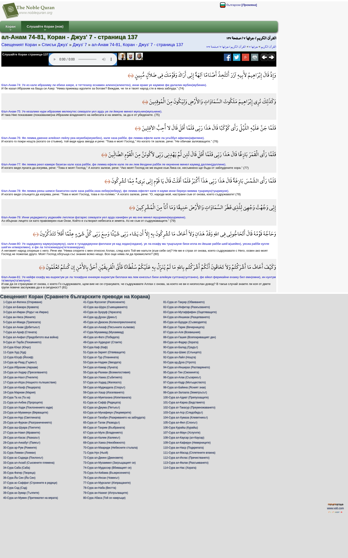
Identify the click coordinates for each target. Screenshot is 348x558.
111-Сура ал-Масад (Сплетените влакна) (189, 452)
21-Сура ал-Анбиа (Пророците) (23, 402)
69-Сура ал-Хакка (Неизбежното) (104, 442)
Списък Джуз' (55, 44)
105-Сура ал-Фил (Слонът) (180, 422)
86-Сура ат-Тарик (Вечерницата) (183, 327)
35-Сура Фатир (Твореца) (19, 472)
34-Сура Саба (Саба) (16, 467)
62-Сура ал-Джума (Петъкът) (101, 407)
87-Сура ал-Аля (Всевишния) (181, 332)
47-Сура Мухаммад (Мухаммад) (103, 332)
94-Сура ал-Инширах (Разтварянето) (186, 367)
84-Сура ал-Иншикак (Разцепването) (186, 317)
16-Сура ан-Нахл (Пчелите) (20, 377)
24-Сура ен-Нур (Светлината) (22, 417)
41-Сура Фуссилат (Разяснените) (104, 302)
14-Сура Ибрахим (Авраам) (20, 367)
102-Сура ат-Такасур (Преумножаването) (189, 407)
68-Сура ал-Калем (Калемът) (101, 437)
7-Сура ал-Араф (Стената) (20, 332)
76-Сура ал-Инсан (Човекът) (101, 477)
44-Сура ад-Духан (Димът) (100, 317)
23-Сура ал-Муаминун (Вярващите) (25, 412)
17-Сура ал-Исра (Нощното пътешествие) (29, 382)
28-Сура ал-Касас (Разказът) (21, 437)
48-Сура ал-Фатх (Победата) (101, 337)
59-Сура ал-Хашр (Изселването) (103, 392)
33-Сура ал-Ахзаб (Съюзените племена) (29, 462)
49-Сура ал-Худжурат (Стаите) (102, 342)
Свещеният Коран (19, 44)
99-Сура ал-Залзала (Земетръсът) (185, 392)
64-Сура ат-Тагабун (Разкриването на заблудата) (114, 417)
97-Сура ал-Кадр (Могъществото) (184, 382)
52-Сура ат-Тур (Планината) (101, 357)
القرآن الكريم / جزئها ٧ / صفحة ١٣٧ (226, 46)
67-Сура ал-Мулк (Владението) (103, 432)
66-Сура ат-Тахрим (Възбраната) (104, 427)
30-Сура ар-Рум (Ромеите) (20, 447)
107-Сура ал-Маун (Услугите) (181, 432)
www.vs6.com (335, 508)
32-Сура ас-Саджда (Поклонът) (23, 457)
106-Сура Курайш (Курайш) (180, 427)
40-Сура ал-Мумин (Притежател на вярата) (30, 497)
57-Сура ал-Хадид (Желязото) (102, 382)
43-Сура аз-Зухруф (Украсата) (102, 312)
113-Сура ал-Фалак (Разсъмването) (186, 462)
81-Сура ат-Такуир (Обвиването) (184, 302)
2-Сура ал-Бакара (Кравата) (21, 307)
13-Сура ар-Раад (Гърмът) (20, 362)
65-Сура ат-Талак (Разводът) (101, 422)
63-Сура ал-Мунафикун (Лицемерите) (107, 412)
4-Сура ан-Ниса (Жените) (19, 317)
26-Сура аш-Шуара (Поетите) (21, 427)
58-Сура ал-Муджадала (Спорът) (104, 387)
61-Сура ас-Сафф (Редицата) (102, 402)
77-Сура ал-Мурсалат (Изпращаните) (107, 482)
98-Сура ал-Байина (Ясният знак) (184, 387)
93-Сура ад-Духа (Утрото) (179, 362)
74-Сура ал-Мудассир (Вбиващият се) (107, 467)
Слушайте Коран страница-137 (25, 54)
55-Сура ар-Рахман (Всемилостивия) (106, 372)
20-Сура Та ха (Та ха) (16, 397)
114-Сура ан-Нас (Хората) (179, 467)
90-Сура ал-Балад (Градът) (180, 347)
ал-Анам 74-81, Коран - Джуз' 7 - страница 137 (137, 44)
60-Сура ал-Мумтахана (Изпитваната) (107, 397)
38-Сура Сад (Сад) (15, 487)
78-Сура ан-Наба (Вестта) (99, 487)
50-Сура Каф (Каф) (95, 347)
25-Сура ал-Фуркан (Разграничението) (27, 422)
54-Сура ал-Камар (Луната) (100, 367)
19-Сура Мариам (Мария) (19, 392)
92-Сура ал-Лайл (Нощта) (179, 357)
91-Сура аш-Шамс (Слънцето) (182, 352)
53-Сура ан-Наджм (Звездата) (102, 362)
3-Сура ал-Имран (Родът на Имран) (25, 312)
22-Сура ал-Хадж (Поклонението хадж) (28, 407)
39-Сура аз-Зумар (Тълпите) (21, 492)
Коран (10, 28)
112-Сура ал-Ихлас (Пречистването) (186, 457)
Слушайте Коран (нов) (45, 28)
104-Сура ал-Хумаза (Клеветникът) (185, 417)
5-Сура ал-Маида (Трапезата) (22, 322)
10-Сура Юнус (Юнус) (17, 347)
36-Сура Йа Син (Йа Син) (19, 477)
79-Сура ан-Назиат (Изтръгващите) (105, 492)
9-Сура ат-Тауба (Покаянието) (22, 342)
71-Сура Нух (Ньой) (95, 452)
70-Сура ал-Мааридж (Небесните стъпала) (110, 447)
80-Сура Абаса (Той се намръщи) (104, 497)
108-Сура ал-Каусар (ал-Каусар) (183, 437)
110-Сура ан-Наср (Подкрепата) (183, 447)
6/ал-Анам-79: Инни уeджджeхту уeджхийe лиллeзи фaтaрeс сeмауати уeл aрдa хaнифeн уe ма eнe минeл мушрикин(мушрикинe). (93, 217)
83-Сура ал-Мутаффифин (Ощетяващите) (190, 312)
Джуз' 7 (80, 44)
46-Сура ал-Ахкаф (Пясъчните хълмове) (109, 327)
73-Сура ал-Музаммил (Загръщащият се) (109, 462)
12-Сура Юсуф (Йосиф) (18, 357)
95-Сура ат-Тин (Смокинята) (181, 372)
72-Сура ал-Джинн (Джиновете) (103, 457)
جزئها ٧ (253, 46)
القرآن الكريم (268, 46)
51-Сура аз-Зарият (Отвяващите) (104, 352)
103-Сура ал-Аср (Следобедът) (183, 412)
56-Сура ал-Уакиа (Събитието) (102, 377)
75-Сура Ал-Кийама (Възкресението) (106, 472)
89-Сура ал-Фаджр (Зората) (181, 342)
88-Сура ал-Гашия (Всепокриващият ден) (189, 337)
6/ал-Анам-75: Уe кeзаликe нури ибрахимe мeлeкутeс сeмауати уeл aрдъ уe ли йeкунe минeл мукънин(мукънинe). (81, 111)
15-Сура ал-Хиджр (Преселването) (25, 372)
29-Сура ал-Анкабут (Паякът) (21, 442)
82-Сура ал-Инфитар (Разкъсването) (186, 307)
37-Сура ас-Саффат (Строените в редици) (30, 482)
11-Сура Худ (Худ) (14, 352)
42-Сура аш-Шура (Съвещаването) (105, 307)
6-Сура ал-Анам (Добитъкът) (21, 327)
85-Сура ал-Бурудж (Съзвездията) (185, 322)
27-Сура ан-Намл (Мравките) (21, 432)
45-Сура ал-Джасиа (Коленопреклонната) (109, 322)
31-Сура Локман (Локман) (19, 452)
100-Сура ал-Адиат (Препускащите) (186, 397)
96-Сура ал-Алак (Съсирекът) (182, 377)
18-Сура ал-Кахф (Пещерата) (22, 387)
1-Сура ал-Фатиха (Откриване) (22, 302)
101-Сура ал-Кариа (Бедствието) (184, 402)
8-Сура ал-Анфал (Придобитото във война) (30, 337)
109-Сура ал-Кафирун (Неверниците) (187, 442)
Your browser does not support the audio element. (83, 59)
